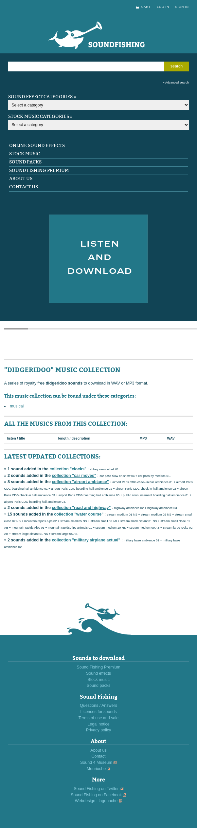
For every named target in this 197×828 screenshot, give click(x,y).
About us (20, 178)
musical (17, 406)
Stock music (24, 154)
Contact (98, 756)
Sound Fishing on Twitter (96, 788)
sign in (182, 7)
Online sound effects (37, 145)
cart (146, 7)
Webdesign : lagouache (96, 801)
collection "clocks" (67, 469)
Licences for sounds (98, 711)
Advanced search (177, 82)
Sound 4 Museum (96, 762)
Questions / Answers (98, 705)
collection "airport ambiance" (80, 482)
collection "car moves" (74, 475)
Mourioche (96, 768)
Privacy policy (98, 730)
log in (163, 7)
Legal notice (98, 724)
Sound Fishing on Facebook (96, 795)
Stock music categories (38, 116)
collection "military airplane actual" (86, 540)
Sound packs (25, 162)
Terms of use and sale (98, 718)
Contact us (23, 187)
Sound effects (98, 673)
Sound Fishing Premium (39, 170)
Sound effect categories (40, 97)
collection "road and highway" (81, 507)
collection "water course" (78, 514)
